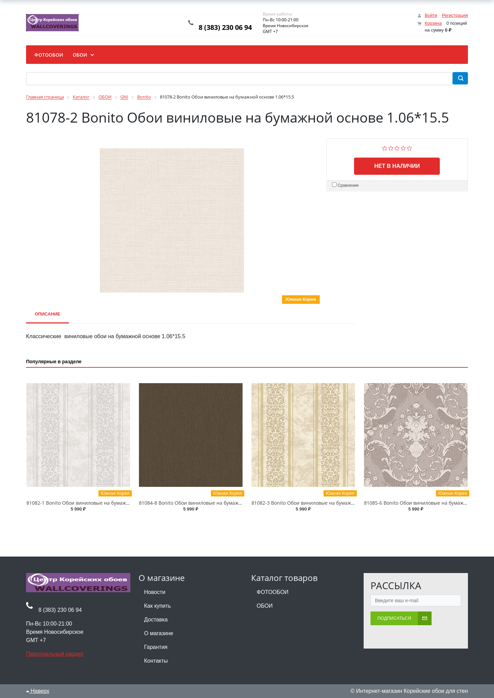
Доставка (156, 619)
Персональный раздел (54, 654)
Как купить (157, 606)
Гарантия (155, 647)
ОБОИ (265, 606)
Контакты (156, 661)
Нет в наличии (397, 166)
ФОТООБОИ (273, 592)
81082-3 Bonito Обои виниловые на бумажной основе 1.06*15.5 (326, 503)
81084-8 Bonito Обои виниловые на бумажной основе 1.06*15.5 (214, 503)
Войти (431, 15)
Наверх (37, 691)
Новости (154, 592)
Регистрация (455, 15)
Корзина (433, 23)
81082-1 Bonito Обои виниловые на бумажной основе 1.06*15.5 (101, 503)
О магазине (158, 633)
